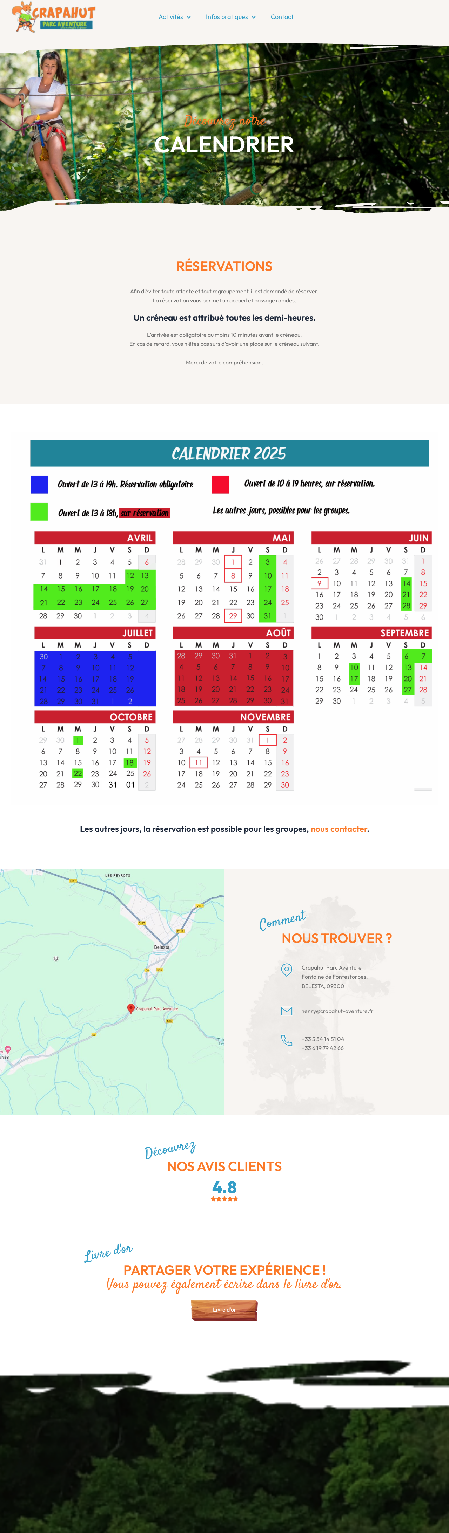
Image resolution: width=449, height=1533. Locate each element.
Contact (282, 17)
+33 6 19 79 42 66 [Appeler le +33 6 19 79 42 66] (323, 1048)
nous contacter (339, 828)
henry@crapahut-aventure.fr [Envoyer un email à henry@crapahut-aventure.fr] (337, 1010)
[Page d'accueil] (53, 16)
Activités (171, 17)
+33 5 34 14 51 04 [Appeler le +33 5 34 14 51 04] (323, 1038)
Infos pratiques (227, 17)
